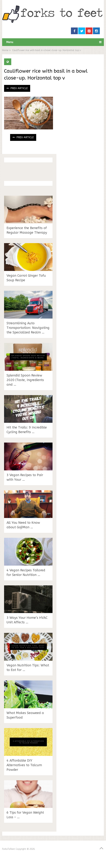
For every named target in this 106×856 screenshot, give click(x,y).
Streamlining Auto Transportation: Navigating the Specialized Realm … (28, 327)
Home (5, 50)
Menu (9, 42)
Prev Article (17, 88)
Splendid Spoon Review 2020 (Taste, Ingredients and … (25, 380)
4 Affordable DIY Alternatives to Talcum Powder (24, 765)
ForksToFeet (8, 849)
